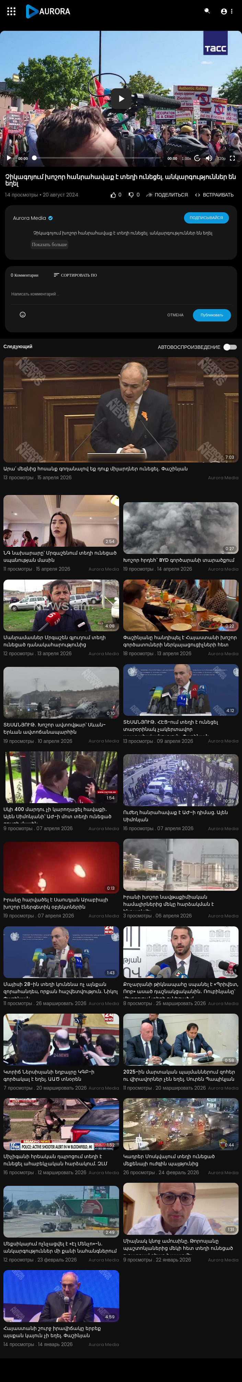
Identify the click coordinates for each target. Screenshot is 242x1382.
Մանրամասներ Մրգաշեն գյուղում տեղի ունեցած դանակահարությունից (54, 641)
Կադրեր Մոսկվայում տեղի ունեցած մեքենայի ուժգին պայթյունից (169, 1160)
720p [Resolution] (221, 158)
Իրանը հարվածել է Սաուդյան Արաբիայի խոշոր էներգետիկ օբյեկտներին (55, 903)
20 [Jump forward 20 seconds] (197, 158)
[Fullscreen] (232, 158)
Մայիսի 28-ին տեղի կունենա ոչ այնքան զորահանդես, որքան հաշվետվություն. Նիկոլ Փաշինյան (60, 991)
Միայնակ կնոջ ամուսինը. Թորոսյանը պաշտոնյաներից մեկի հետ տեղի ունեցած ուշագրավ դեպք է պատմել (178, 1248)
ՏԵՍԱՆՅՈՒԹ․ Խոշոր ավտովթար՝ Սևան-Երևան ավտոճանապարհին (54, 728)
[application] (121, 99)
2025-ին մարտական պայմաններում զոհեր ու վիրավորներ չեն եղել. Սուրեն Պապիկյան (179, 1075)
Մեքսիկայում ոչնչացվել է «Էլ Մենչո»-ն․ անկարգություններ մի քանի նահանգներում (60, 1247)
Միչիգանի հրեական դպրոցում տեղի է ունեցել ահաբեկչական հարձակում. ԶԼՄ (55, 1160)
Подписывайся (206, 217)
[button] (226, 11)
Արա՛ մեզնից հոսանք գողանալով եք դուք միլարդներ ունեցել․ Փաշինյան (95, 468)
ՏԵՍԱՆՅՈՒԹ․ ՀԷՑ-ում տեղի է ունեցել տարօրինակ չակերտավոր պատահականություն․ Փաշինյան (170, 729)
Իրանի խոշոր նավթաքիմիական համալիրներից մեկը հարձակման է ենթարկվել (168, 904)
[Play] (8, 158)
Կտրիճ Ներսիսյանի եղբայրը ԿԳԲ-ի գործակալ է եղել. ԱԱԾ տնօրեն (48, 1075)
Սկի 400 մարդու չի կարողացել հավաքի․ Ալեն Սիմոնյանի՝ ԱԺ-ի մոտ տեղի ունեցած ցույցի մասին (57, 816)
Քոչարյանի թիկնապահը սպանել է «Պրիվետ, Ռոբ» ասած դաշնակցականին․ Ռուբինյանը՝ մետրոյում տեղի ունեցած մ (180, 991)
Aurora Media (33, 218)
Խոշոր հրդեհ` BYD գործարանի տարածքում (178, 560)
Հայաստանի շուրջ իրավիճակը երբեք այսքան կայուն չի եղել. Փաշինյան (52, 1332)
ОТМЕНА (176, 315)
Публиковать (212, 315)
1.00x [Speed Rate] (186, 158)
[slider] (97, 158)
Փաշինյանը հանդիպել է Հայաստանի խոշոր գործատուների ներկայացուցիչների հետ (180, 641)
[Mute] (209, 158)
